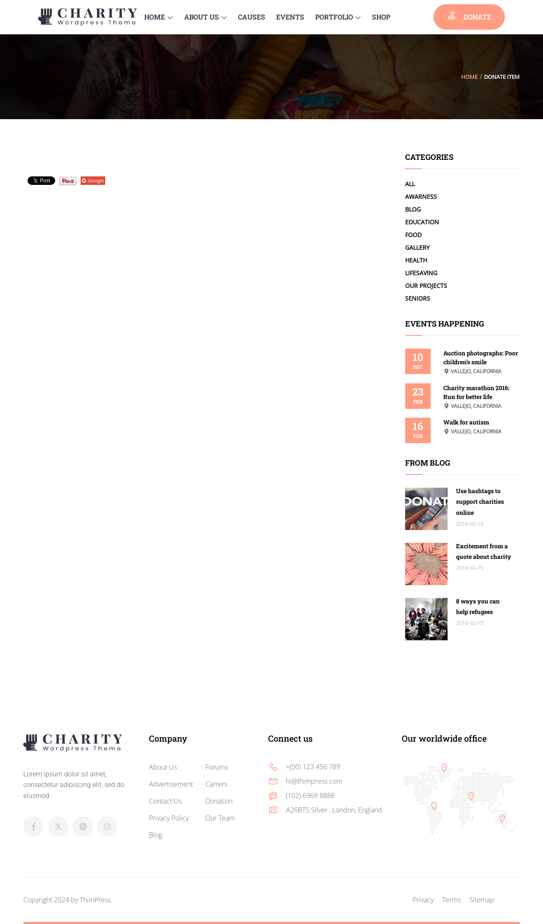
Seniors (417, 298)
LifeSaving (421, 273)
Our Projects (426, 286)
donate (469, 16)
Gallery (417, 247)
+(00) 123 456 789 (313, 766)
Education (422, 222)
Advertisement (171, 784)
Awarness (421, 197)
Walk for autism (466, 422)
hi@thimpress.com (314, 781)
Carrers (216, 784)
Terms (451, 899)
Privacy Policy (169, 818)
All (410, 184)
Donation (218, 801)
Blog (413, 209)
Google (93, 180)
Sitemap (481, 899)
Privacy (423, 899)
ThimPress (95, 899)
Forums (216, 767)
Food (413, 235)
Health (416, 260)
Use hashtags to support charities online (480, 501)
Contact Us (165, 801)
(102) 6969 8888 (310, 795)
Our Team (220, 818)
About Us (163, 767)
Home (469, 77)
